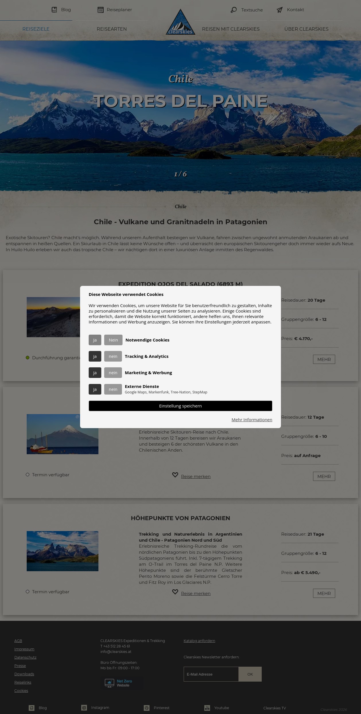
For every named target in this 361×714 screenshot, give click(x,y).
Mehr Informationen (252, 419)
